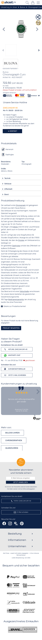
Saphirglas (16, 246)
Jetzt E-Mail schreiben (15, 375)
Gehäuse (8, 184)
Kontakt (13, 131)
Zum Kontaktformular (14, 368)
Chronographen (13, 440)
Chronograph (21, 205)
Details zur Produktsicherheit (15, 306)
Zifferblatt (8, 189)
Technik (7, 178)
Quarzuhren (11, 448)
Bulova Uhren (12, 433)
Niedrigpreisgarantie (16, 300)
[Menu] (38, 3)
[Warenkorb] (32, 3)
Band (6, 194)
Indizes (15, 227)
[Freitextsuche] (27, 3)
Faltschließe (24, 291)
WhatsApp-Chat (12, 355)
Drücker (21, 240)
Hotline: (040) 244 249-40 (15, 349)
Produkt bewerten (11, 328)
